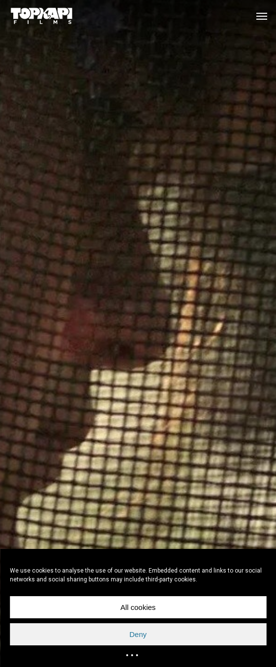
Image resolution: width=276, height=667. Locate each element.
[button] (261, 16)
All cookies (138, 607)
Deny (138, 634)
